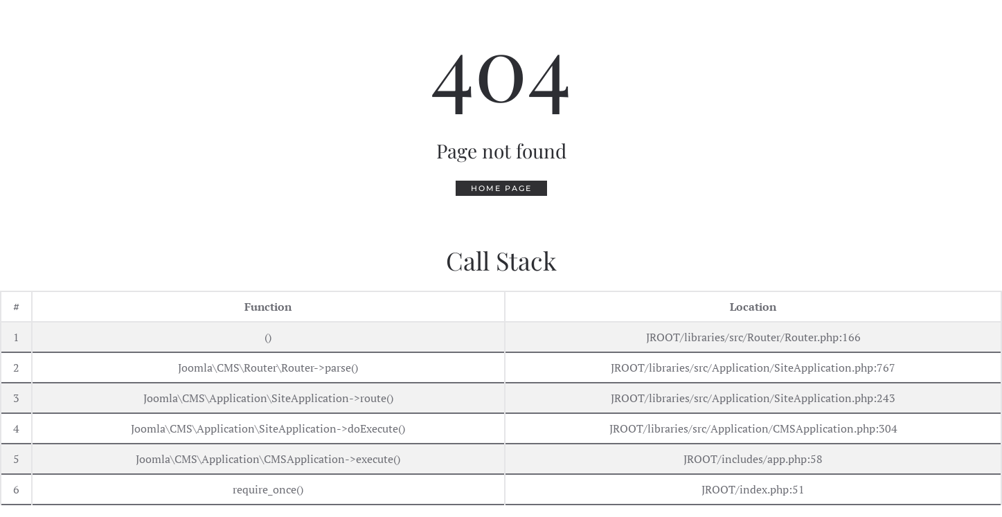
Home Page (501, 188)
